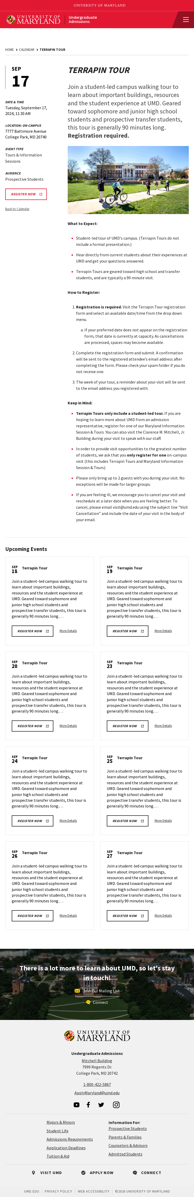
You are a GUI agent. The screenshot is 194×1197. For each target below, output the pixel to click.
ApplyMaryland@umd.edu (97, 1092)
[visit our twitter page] (101, 1105)
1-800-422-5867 (97, 1084)
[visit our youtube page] (76, 1104)
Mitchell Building (97, 1060)
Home (9, 49)
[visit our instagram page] (116, 1105)
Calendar (26, 49)
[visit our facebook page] (88, 1105)
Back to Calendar (17, 209)
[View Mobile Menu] (183, 20)
